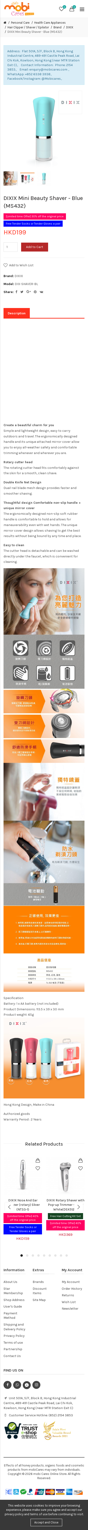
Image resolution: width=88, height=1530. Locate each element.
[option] (10, 178)
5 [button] (44, 1255)
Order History (72, 1289)
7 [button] (55, 1255)
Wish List (69, 1302)
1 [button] (21, 1255)
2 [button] (27, 1255)
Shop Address (14, 1300)
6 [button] (50, 1255)
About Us (10, 1282)
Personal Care (20, 22)
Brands (38, 1282)
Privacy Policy (14, 1336)
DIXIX (69, 27)
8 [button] (61, 1255)
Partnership (13, 1349)
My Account (71, 1282)
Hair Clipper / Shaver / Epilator (28, 27)
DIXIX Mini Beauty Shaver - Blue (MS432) (35, 32)
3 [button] (33, 1255)
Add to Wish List (21, 265)
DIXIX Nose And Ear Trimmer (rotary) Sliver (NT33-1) (23, 1204)
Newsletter (70, 1309)
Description (17, 313)
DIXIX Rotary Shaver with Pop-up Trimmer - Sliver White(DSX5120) (65, 1204)
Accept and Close (46, 1522)
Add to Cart (34, 247)
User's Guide (13, 1306)
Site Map (39, 1300)
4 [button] (38, 1255)
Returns (68, 1295)
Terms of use (13, 1343)
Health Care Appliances (50, 22)
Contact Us (12, 1356)
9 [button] (66, 1255)
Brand (57, 27)
